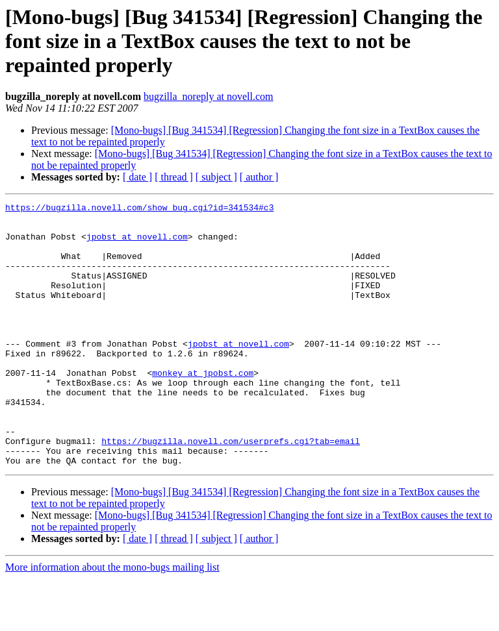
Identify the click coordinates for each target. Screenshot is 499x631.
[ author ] (259, 176)
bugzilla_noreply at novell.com (209, 96)
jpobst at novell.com (137, 244)
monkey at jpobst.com (202, 408)
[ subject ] (216, 176)
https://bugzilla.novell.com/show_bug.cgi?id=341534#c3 (139, 209)
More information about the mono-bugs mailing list (112, 619)
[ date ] (137, 176)
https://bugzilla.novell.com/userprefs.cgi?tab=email (230, 489)
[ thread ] (174, 176)
